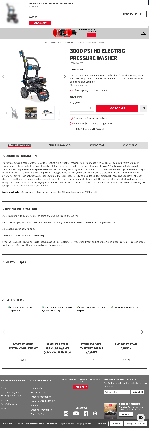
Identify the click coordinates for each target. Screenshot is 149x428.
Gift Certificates (38, 392)
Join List (125, 414)
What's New (94, 20)
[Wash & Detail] (26, 20)
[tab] (20, 145)
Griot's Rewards (9, 404)
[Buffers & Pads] (54, 20)
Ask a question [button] (77, 69)
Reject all (116, 423)
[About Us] (133, 20)
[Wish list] (130, 12)
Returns (34, 405)
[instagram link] (66, 413)
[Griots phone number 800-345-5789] (96, 12)
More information (78, 85)
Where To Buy (37, 414)
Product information (19, 156)
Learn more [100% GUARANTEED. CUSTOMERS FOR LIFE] (81, 387)
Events (4, 400)
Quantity (75, 103)
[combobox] (68, 12)
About (4, 388)
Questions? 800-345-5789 (43, 401)
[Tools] (81, 20)
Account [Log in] (142, 12)
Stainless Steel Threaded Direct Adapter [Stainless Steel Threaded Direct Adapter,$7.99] (91, 348)
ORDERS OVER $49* (85, 2)
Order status (115, 12)
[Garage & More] (69, 20)
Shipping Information (19, 209)
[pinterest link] (95, 413)
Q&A (23, 262)
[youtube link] (76, 413)
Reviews (8, 262)
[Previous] (3, 76)
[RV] (86, 20)
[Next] (65, 76)
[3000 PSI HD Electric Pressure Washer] (34, 76)
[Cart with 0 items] (143, 20)
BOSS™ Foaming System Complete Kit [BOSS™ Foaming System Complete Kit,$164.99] (23, 346)
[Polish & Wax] (40, 20)
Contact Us (36, 388)
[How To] (124, 20)
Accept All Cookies (135, 423)
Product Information (40, 396)
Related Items (13, 300)
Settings (102, 423)
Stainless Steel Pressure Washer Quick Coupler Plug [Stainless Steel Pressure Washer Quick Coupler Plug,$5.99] (57, 348)
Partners (5, 408)
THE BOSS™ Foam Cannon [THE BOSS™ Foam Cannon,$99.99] (126, 346)
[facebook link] (86, 413)
